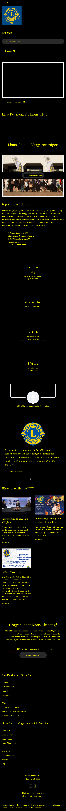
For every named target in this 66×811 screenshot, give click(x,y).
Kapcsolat (6, 695)
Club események (8, 686)
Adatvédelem (39, 796)
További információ (34, 808)
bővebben (6, 542)
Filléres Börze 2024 (11, 572)
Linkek (5, 2)
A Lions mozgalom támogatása (14, 711)
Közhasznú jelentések (10, 715)
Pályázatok (6, 759)
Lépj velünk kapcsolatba (33, 655)
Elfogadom (57, 805)
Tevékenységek (8, 755)
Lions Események (9, 735)
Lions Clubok (7, 739)
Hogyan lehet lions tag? (11, 707)
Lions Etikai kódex (9, 743)
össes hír (31, 488)
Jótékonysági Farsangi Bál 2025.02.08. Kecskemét (48, 520)
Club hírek (5, 682)
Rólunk (4, 703)
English (4, 763)
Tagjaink (5, 691)
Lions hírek (6, 731)
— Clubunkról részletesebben (16, 102)
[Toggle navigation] (62, 15)
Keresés (10, 51)
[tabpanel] (33, 450)
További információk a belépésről (26, 649)
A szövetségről (8, 751)
